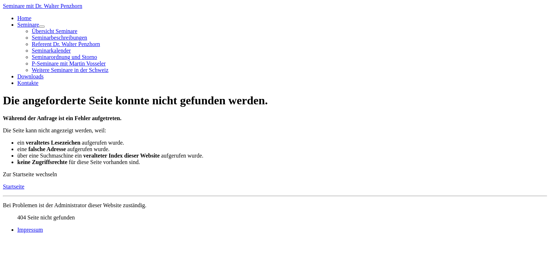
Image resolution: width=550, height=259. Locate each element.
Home (24, 18)
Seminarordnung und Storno (64, 57)
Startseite (14, 186)
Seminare (28, 25)
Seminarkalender (51, 50)
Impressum (30, 230)
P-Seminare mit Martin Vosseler (69, 63)
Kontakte (28, 83)
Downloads (30, 76)
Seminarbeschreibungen (59, 38)
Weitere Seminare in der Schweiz (70, 70)
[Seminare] (42, 27)
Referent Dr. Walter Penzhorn (66, 44)
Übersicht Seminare (54, 31)
